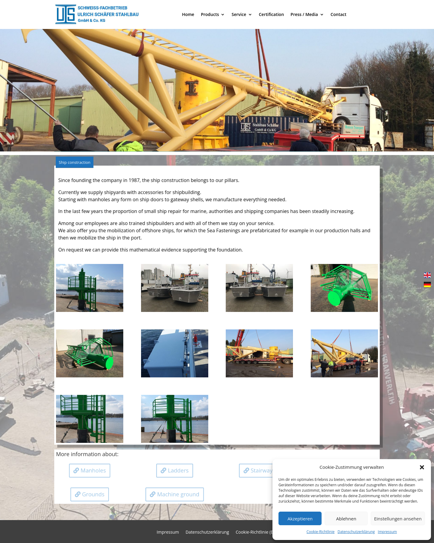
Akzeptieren (300, 519)
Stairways (263, 470)
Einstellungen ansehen (398, 519)
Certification (271, 14)
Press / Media (304, 14)
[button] (422, 467)
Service (238, 14)
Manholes (94, 470)
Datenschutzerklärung (356, 531)
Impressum (387, 531)
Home (188, 14)
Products (210, 14)
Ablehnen (346, 519)
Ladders (178, 470)
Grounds (93, 494)
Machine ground (179, 494)
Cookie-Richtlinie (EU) (256, 532)
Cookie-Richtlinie (321, 531)
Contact (338, 14)
